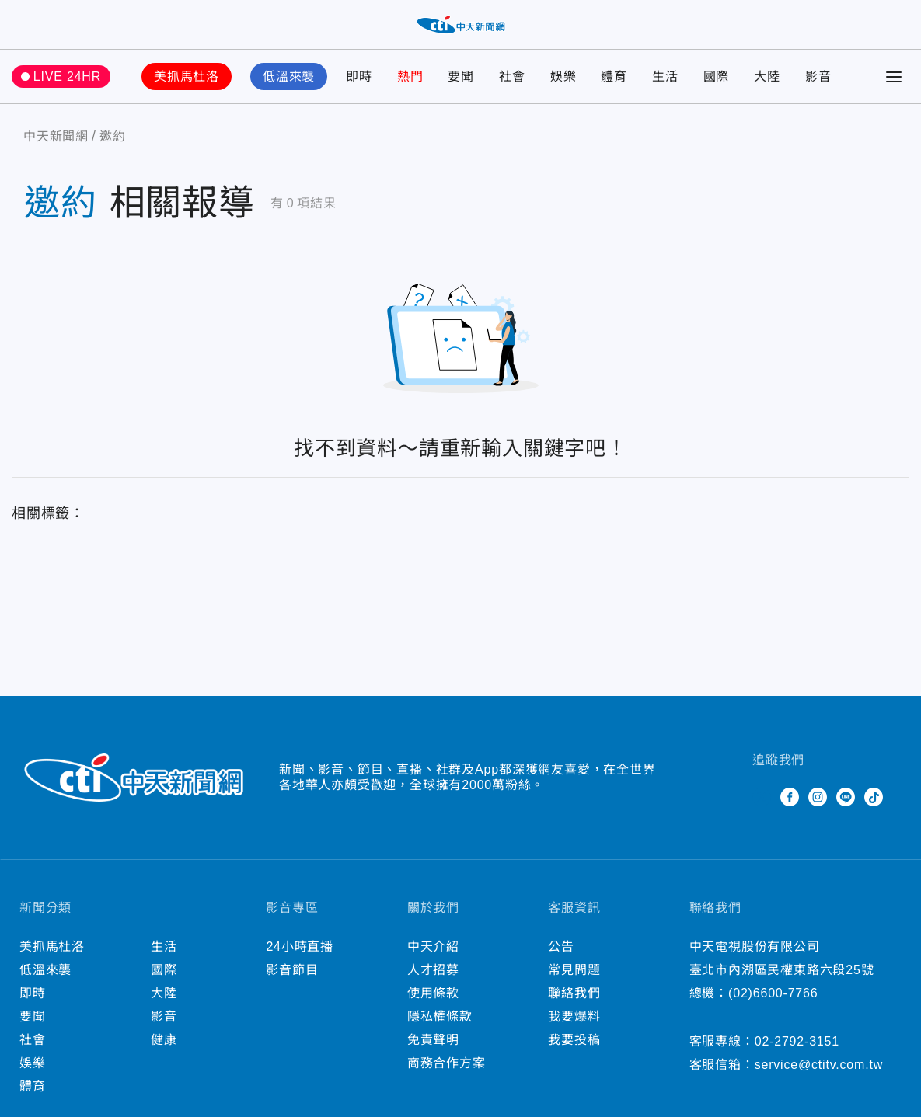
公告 (561, 946)
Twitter (761, 797)
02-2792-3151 (797, 1041)
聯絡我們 (574, 993)
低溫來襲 (289, 76)
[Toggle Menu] (893, 76)
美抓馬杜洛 (186, 76)
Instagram (817, 797)
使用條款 (433, 993)
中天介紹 (433, 946)
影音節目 (292, 969)
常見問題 (574, 969)
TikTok (873, 797)
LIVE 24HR (67, 76)
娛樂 (563, 76)
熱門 (410, 76)
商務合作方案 (446, 1063)
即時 (359, 76)
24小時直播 (299, 946)
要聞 (461, 76)
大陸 (767, 76)
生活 (665, 76)
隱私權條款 (440, 1016)
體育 (614, 76)
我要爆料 (574, 1016)
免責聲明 (433, 1039)
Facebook (789, 797)
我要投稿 (574, 1039)
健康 (164, 1039)
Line (845, 797)
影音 (818, 76)
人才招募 (433, 969)
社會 (512, 76)
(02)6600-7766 (773, 993)
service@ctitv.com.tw (819, 1064)
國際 (716, 76)
